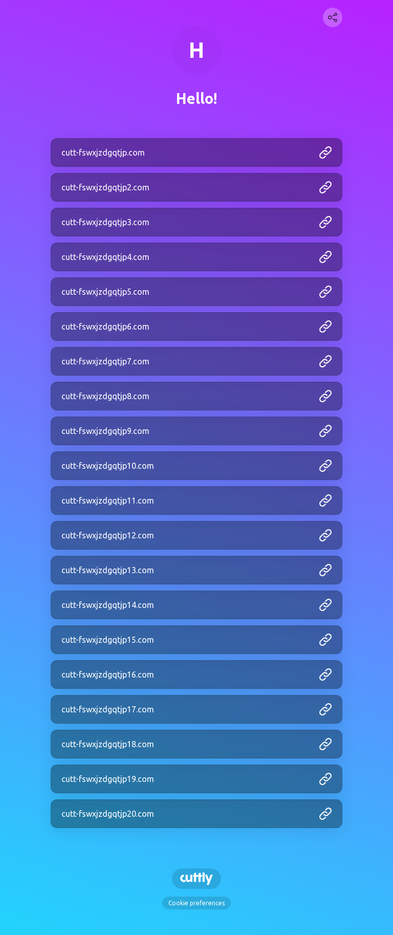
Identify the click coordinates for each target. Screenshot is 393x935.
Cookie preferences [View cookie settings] (196, 903)
